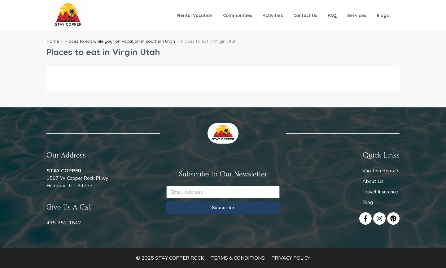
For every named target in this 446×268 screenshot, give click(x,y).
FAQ (332, 15)
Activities (273, 15)
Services (356, 15)
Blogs (383, 15)
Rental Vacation (194, 15)
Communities (237, 15)
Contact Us (305, 15)
